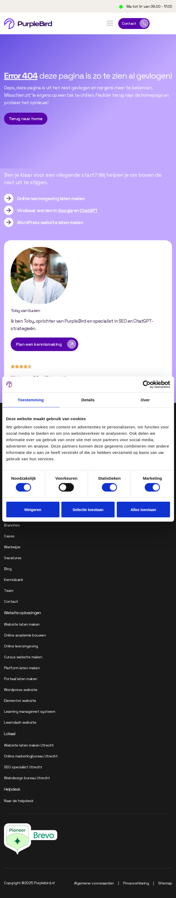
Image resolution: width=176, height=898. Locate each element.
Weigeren (32, 509)
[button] (110, 23)
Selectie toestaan (88, 509)
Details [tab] (88, 399)
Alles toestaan (143, 509)
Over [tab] (145, 399)
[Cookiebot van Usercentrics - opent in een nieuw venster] (146, 384)
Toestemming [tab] (31, 399)
